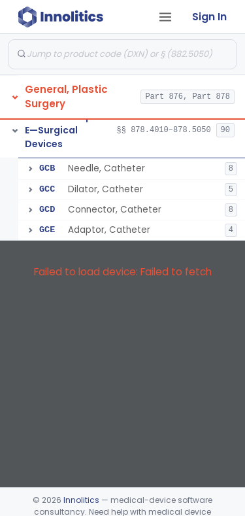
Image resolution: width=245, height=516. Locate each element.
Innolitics (81, 500)
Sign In (209, 16)
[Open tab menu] (165, 17)
